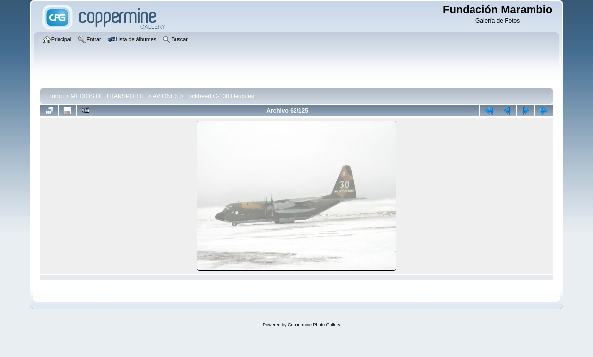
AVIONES (165, 96)
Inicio (57, 96)
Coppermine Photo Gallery (314, 324)
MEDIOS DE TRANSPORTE (108, 96)
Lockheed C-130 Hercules (219, 96)
